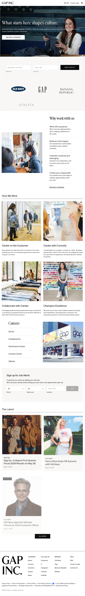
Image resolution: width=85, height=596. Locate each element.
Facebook (44, 557)
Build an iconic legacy (61, 145)
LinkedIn (44, 572)
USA (66, 3)
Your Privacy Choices (44, 583)
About (30, 557)
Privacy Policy (31, 583)
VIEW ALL (11, 361)
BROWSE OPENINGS (57, 187)
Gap (56, 560)
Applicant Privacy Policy (9, 585)
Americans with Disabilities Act (44, 585)
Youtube (44, 568)
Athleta (57, 568)
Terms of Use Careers (18, 583)
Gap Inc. (7, 459)
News (30, 572)
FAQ (71, 557)
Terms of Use (6, 583)
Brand (8, 392)
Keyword (8, 72)
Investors (31, 564)
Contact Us (74, 564)
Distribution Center (16, 346)
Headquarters (14, 339)
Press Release (7, 418)
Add (72, 388)
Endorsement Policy (62, 585)
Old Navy (49, 461)
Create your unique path (61, 176)
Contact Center (14, 354)
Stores (11, 331)
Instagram (44, 564)
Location (36, 72)
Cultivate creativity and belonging (61, 161)
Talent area (30, 392)
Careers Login (75, 3)
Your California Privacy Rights (65, 583)
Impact (30, 568)
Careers (31, 560)
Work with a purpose (61, 130)
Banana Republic (61, 564)
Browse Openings (13, 37)
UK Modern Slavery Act (26, 585)
